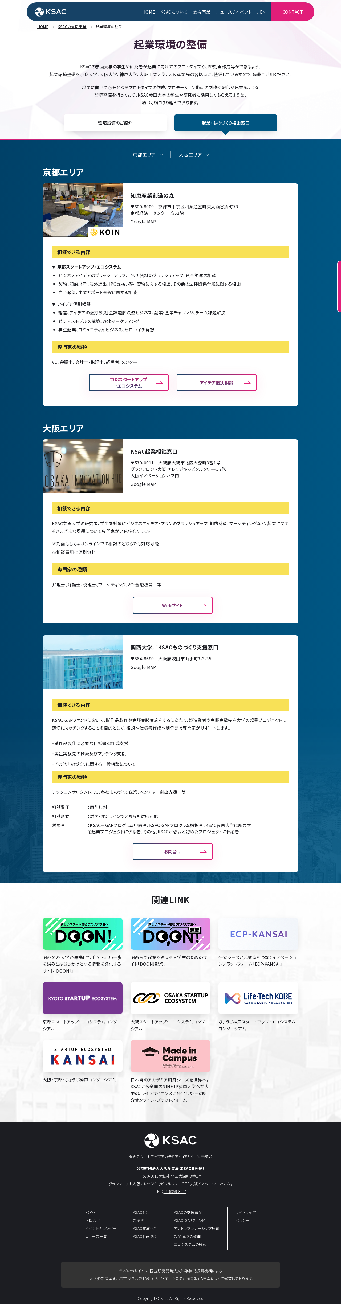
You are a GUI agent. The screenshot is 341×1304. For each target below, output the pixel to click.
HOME (148, 12)
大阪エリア (190, 154)
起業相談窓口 (333, 292)
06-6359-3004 (175, 1191)
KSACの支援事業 (188, 1213)
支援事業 (202, 12)
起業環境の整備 (187, 1237)
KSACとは (141, 1213)
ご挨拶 (138, 1221)
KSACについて (174, 12)
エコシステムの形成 (190, 1245)
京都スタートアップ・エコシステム (128, 383)
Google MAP (143, 222)
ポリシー (243, 1221)
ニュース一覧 (96, 1237)
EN (261, 12)
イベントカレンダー (101, 1229)
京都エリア (144, 154)
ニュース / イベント (234, 12)
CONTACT (293, 12)
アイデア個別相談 (216, 383)
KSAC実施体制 (145, 1229)
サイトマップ (246, 1213)
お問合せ (172, 852)
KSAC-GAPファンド (189, 1221)
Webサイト (172, 605)
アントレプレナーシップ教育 (197, 1229)
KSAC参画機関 (145, 1237)
